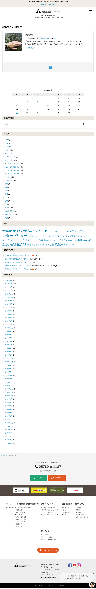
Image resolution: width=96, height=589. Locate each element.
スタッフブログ (10, 158)
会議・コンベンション (83, 518)
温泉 (64, 516)
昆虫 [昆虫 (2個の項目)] (84, 241)
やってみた (9, 182)
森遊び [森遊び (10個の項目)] (6, 245)
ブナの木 (29, 36)
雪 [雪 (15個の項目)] (53, 245)
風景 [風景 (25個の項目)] (58, 245)
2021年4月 (8, 319)
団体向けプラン (80, 505)
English (43, 5)
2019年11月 (9, 359)
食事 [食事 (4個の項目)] (63, 246)
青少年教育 (79, 513)
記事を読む (31, 49)
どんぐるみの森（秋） (12, 175)
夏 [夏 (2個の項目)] (50, 241)
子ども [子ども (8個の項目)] (55, 241)
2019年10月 (9, 363)
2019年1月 (8, 387)
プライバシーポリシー (48, 538)
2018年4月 (8, 410)
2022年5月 (8, 305)
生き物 (7, 209)
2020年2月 (8, 356)
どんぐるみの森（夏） (12, 168)
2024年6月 (8, 281)
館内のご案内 (20, 513)
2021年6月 (8, 312)
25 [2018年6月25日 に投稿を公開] (17, 114)
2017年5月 (8, 444)
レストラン (66, 513)
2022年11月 (9, 295)
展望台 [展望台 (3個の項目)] (68, 241)
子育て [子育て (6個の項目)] (62, 241)
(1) (55, 39)
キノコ (7, 154)
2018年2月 (8, 417)
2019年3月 (8, 380)
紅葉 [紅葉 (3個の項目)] (35, 246)
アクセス (39, 479)
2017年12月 (9, 424)
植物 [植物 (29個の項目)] (13, 245)
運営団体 (19, 527)
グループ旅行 (80, 516)
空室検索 (66, 509)
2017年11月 (9, 427)
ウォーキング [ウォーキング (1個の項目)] (32, 237)
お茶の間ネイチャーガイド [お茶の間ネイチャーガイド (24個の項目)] (35, 232)
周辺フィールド (21, 520)
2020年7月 (8, 339)
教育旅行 (78, 511)
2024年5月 (8, 285)
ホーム (3, 457)
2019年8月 (8, 370)
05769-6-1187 (50, 468)
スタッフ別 (9, 161)
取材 (6, 188)
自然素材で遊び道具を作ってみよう (17, 257)
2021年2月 (8, 322)
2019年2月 (8, 383)
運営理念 (19, 511)
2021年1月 (8, 326)
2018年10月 (9, 397)
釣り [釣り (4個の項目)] (49, 246)
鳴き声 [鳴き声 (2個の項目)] (72, 246)
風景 (6, 219)
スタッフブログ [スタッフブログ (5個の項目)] (72, 237)
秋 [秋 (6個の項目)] (32, 246)
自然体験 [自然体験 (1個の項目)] (44, 246)
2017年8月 (8, 437)
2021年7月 (8, 309)
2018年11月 (9, 393)
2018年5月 (8, 407)
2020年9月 (8, 332)
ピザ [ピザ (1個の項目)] (10, 241)
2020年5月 (8, 346)
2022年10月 (9, 298)
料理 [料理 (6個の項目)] (80, 241)
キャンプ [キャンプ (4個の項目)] (40, 237)
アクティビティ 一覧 (48, 509)
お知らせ (10, 509)
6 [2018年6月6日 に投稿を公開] (37, 103)
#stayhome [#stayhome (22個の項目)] (9, 232)
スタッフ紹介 (20, 523)
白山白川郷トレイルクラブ (50, 516)
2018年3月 (8, 414)
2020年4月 (8, 349)
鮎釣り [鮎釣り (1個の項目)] (68, 246)
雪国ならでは (9, 215)
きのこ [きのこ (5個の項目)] (57, 232)
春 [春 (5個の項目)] (90, 241)
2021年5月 (8, 315)
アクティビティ (47, 505)
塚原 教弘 (42, 39)
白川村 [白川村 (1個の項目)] (29, 246)
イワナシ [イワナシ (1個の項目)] (85, 232)
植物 (47, 39)
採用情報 (19, 525)
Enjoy (7, 141)
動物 (6, 185)
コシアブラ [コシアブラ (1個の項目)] (50, 237)
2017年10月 (9, 431)
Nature (7, 151)
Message (8, 148)
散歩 (6, 192)
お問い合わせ (45, 532)
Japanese (51, 5)
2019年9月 (8, 366)
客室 (64, 511)
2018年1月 (8, 421)
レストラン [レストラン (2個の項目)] (34, 241)
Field (6, 144)
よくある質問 (45, 536)
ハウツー (8, 178)
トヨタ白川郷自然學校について (27, 505)
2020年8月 (8, 336)
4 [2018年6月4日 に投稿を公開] (16, 103)
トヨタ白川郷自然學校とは (24, 509)
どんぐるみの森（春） (12, 171)
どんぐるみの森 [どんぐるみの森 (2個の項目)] (66, 232)
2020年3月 (8, 353)
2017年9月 (8, 434)
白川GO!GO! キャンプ (49, 513)
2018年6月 (8, 404)
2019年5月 (8, 376)
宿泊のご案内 (67, 505)
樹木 (6, 205)
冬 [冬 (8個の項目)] (45, 241)
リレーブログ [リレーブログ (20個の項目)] (21, 241)
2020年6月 (8, 343)
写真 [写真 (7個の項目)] (41, 241)
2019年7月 (8, 373)
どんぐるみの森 (21, 518)
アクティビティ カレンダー (51, 511)
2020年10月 (9, 329)
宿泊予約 (56, 479)
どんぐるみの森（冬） (12, 165)
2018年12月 (9, 390)
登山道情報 (9, 212)
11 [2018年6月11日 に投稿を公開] (17, 107)
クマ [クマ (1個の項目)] (45, 237)
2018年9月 (8, 400)
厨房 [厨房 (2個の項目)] (47, 241)
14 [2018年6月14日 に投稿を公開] (48, 107)
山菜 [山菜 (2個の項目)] (72, 241)
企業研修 (78, 509)
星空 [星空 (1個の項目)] (87, 241)
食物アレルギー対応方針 (48, 540)
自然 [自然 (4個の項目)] (39, 246)
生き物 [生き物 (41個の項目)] (21, 245)
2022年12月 (9, 292)
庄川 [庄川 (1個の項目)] (76, 241)
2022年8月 (8, 302)
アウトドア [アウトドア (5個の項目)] (77, 232)
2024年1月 (8, 288)
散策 (6, 195)
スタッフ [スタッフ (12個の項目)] (59, 237)
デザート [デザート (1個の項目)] (82, 237)
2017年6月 (8, 441)
